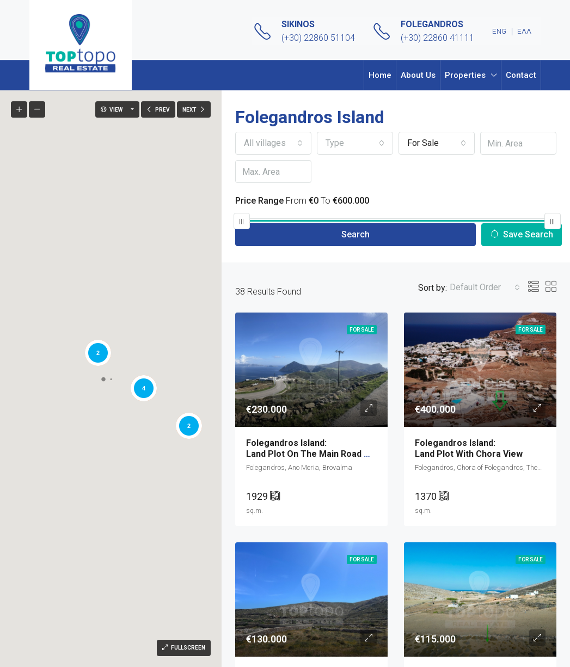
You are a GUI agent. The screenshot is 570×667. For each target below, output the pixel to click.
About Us (418, 75)
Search (355, 234)
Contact (521, 75)
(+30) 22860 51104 (318, 38)
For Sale (362, 330)
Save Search (521, 234)
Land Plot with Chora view (480, 448)
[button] (33, 312)
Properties (465, 75)
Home (380, 75)
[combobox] (273, 143)
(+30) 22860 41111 (437, 38)
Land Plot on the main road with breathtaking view (352, 448)
